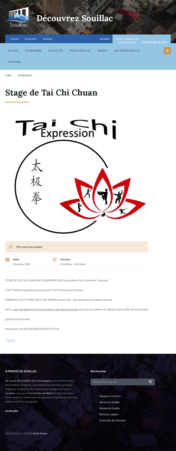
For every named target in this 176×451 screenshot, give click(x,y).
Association (12, 102)
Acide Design (40, 433)
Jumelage (47, 38)
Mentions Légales (109, 414)
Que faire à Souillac (127, 51)
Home (8, 75)
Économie (14, 62)
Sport (25, 102)
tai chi (10, 340)
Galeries (14, 38)
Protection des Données (112, 420)
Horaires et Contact (110, 396)
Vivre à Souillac (80, 51)
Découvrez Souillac (74, 18)
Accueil (13, 50)
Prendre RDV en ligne (154, 42)
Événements (25, 75)
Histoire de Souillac (109, 408)
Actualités (55, 50)
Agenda (102, 50)
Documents (31, 38)
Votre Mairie (33, 51)
